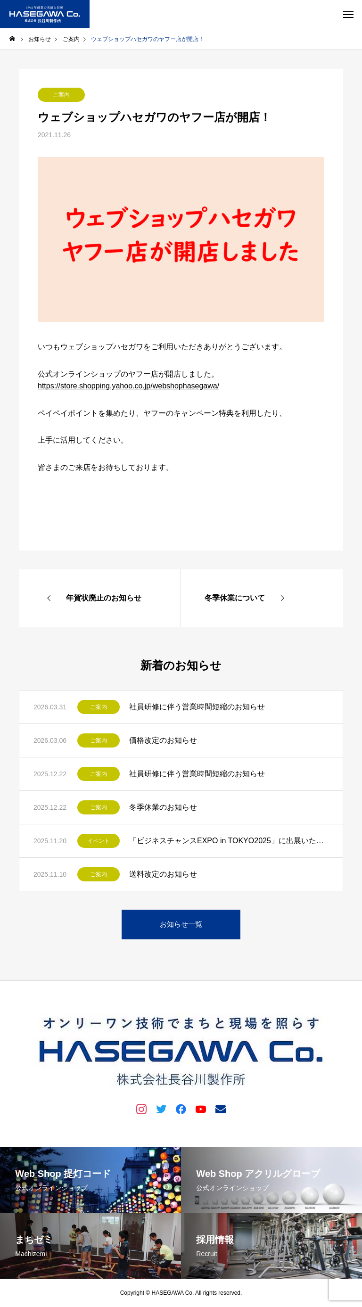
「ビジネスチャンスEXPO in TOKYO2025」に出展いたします (229, 841)
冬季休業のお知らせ (163, 807)
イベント (98, 841)
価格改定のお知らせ (163, 740)
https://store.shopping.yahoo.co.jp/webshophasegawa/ (128, 386)
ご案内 (61, 94)
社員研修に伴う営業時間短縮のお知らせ (197, 707)
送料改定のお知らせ (163, 874)
